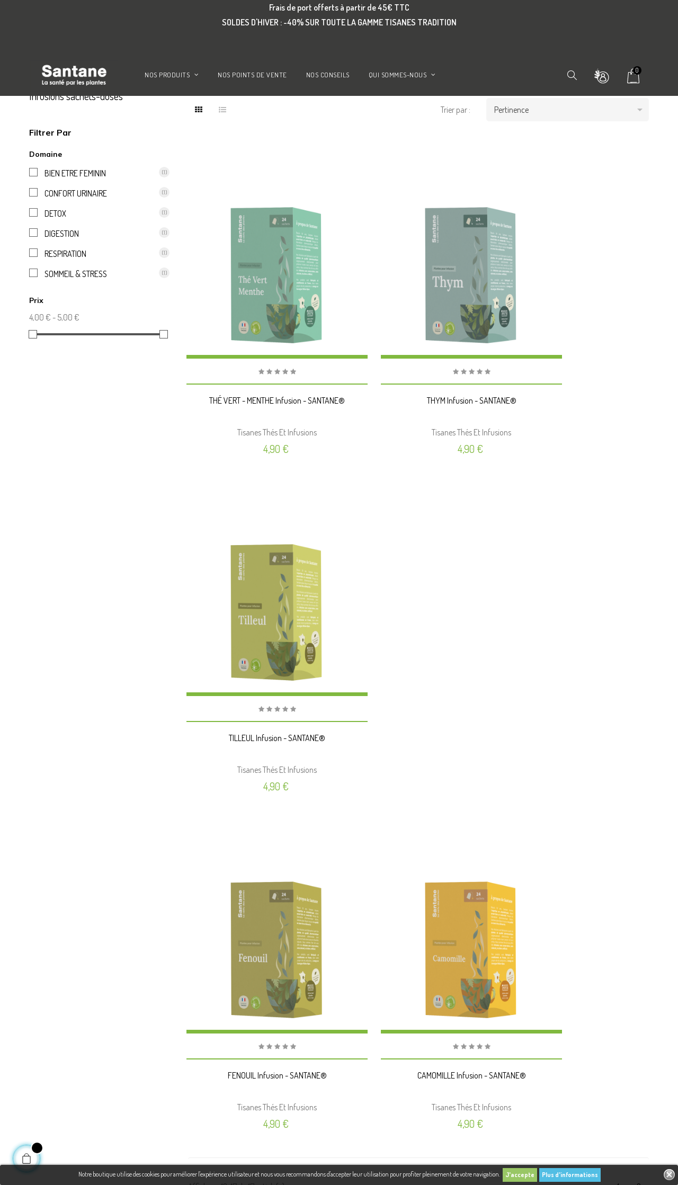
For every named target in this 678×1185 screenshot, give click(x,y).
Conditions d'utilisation (218, 979)
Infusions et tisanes (53, 1030)
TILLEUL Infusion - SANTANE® (577, 406)
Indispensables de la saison (63, 945)
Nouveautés (44, 979)
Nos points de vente (213, 1030)
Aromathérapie (49, 1047)
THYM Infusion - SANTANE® (418, 406)
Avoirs (355, 979)
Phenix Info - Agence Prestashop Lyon (240, 1160)
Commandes (363, 962)
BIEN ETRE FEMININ (100, 223)
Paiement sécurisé (212, 1013)
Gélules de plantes (52, 1013)
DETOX (100, 264)
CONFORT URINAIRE (100, 243)
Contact (198, 1047)
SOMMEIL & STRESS (100, 324)
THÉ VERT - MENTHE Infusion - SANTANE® (259, 406)
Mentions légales (209, 962)
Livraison (200, 945)
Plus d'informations (570, 1175)
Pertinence (571, 160)
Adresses (357, 996)
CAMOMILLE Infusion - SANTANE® (418, 698)
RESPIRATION (100, 304)
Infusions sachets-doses (76, 147)
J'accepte (519, 1175)
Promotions (44, 962)
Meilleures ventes (51, 996)
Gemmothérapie (51, 1064)
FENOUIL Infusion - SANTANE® (259, 698)
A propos (200, 996)
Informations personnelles (381, 945)
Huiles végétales (49, 1081)
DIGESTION (100, 284)
